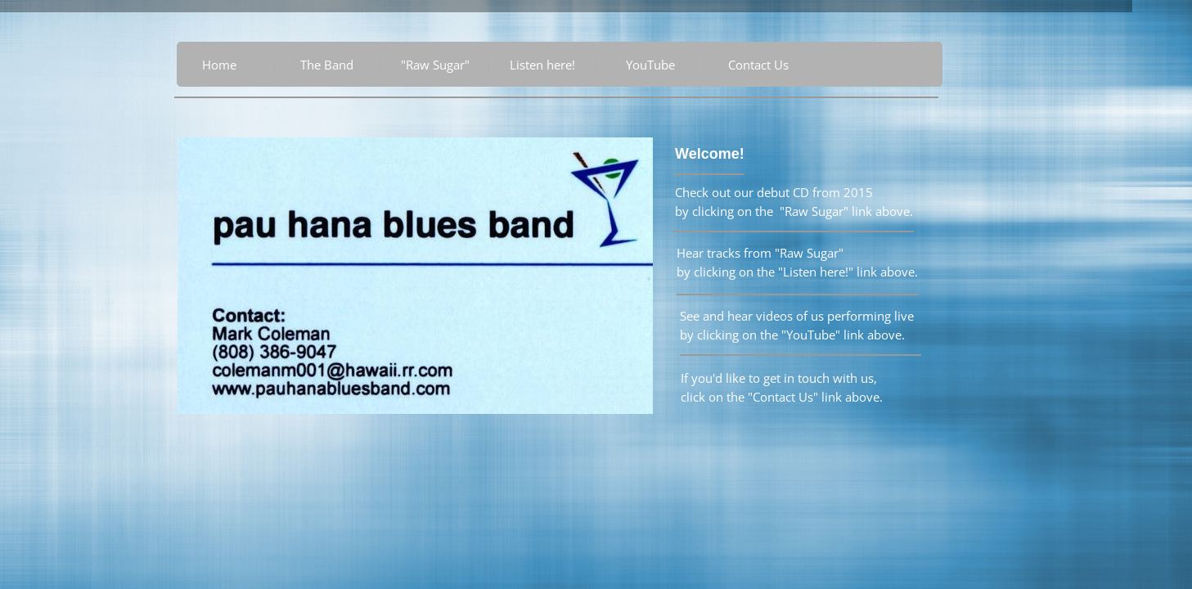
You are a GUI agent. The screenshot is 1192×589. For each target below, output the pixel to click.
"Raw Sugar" (435, 64)
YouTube (650, 64)
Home (219, 64)
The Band (326, 64)
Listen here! (542, 64)
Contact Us (758, 64)
